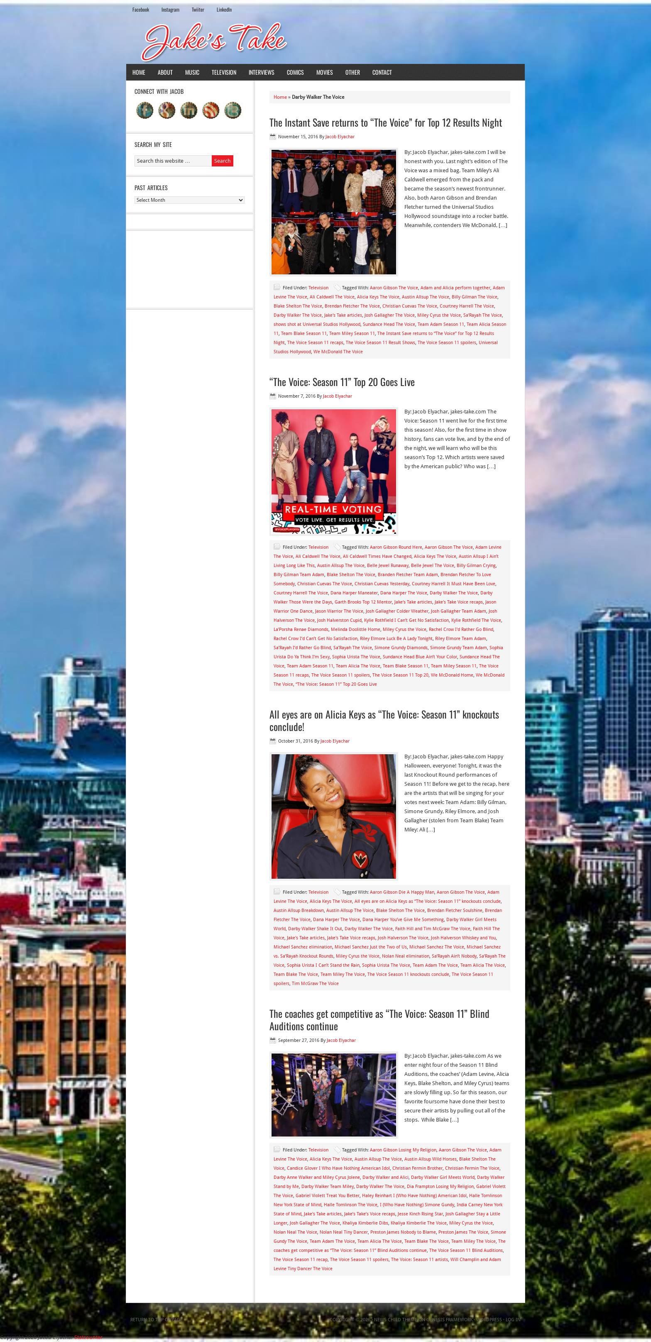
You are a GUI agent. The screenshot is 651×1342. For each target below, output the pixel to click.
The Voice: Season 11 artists (419, 1259)
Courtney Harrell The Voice (467, 306)
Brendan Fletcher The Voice (352, 306)
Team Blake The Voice (296, 974)
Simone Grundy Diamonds (401, 647)
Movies (324, 72)
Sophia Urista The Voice (356, 657)
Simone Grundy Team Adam (458, 647)
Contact (382, 72)
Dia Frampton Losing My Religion (440, 1186)
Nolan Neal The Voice (295, 1232)
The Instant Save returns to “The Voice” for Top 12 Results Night (385, 122)
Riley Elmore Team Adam (460, 638)
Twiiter (198, 9)
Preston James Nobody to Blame (403, 1232)
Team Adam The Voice (435, 965)
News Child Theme (395, 1319)
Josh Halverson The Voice (403, 938)
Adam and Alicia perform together (455, 288)
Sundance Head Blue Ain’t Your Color (420, 657)
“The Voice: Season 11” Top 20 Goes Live (342, 381)
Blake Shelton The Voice (298, 306)
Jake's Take (325, 41)
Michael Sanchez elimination (303, 947)
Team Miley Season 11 (352, 333)
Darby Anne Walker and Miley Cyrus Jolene (317, 1177)
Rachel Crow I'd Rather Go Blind (461, 629)
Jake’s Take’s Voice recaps (369, 1214)
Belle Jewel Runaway (388, 565)
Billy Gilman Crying (476, 565)
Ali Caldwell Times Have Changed (377, 556)
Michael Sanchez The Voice (436, 947)
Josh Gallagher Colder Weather (397, 611)
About (165, 72)
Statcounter (88, 1337)
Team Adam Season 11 (441, 324)
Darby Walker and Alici (385, 1177)
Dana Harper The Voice (403, 593)
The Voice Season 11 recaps (315, 342)
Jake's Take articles (343, 315)
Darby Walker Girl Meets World (443, 1177)
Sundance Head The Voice (389, 324)
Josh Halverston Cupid (339, 620)
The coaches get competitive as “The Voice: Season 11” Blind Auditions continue (379, 1019)
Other (352, 72)
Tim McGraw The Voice (315, 983)
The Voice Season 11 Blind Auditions (466, 1250)
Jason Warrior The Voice (339, 611)
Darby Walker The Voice (298, 315)
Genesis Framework (449, 1319)
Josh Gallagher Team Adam (458, 611)
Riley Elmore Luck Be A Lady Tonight (396, 638)
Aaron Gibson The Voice (394, 288)
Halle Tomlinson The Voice (350, 1205)
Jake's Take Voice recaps (459, 602)
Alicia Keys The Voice (378, 297)
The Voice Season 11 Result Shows (380, 342)
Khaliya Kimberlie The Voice (419, 1223)
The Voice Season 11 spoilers (447, 342)
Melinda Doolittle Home (355, 629)
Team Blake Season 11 (304, 333)
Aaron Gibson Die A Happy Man (402, 892)
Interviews (261, 72)
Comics (295, 72)
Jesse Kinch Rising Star (420, 1214)
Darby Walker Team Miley (327, 1186)
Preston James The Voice (463, 1232)
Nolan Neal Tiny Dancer (344, 1232)
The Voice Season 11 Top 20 (400, 675)
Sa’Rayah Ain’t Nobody (454, 956)
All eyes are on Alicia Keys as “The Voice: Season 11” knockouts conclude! (384, 720)
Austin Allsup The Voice (425, 297)
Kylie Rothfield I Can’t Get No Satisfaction (406, 620)
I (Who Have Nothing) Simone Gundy (417, 1205)
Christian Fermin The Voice (472, 1168)
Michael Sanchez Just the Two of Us (371, 947)
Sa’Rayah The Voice (482, 315)
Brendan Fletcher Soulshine (454, 910)
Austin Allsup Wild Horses (430, 1159)
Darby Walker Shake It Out (315, 928)
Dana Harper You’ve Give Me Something (403, 919)
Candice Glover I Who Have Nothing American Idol (338, 1168)
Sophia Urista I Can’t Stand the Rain (323, 965)
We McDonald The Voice (338, 351)
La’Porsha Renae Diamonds (301, 629)
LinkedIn (224, 9)
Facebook (140, 9)
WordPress (489, 1319)
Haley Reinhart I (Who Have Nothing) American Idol (414, 1195)
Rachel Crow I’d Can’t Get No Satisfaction (315, 638)
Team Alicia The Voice (358, 666)
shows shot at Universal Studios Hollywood (317, 324)
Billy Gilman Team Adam (299, 574)
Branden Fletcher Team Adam (408, 574)
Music (192, 72)
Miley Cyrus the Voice (439, 315)
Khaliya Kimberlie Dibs (365, 1223)
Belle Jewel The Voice (432, 565)
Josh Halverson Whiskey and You (463, 938)
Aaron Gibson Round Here (396, 547)
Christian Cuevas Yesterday (382, 584)
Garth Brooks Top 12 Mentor (363, 602)
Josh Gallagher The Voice (390, 315)
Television (224, 72)
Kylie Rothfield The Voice (476, 620)
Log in (513, 1319)
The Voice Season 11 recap (301, 1259)
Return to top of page (156, 1319)
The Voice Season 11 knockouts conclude (408, 974)
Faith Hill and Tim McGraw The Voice (432, 928)
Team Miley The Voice (343, 974)
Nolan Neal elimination (405, 956)
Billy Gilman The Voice (474, 297)
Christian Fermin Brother (417, 1168)
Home (138, 72)
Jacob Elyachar (340, 136)
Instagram (170, 9)
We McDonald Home (452, 675)
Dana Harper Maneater (354, 593)
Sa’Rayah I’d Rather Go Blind (302, 647)
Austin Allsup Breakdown (299, 910)
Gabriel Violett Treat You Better (328, 1195)
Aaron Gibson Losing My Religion (403, 1150)
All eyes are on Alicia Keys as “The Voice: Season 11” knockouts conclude (428, 901)
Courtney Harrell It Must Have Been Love (453, 584)
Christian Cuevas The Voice (409, 306)
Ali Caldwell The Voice (332, 297)
